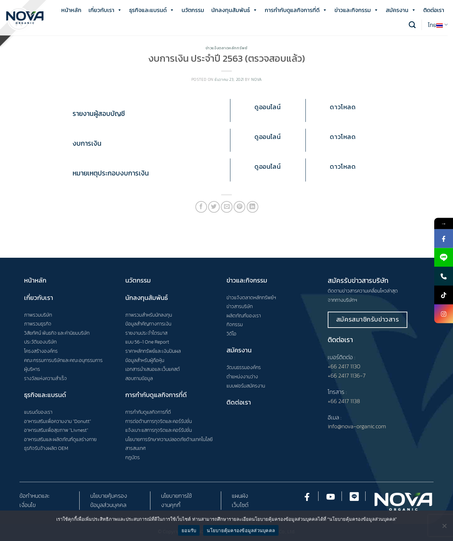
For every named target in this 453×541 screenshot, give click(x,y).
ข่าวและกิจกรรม (356, 10)
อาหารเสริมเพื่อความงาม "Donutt (57, 421)
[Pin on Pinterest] (239, 207)
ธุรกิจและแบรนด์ (151, 10)
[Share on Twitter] (214, 207)
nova (256, 79)
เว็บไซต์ (240, 505)
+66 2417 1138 (344, 401)
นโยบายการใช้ (176, 495)
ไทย (438, 25)
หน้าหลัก (71, 10)
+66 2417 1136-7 (347, 375)
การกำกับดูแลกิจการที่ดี (296, 10)
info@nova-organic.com (357, 426)
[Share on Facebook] (201, 207)
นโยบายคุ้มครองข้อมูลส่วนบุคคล (241, 530)
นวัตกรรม (193, 10)
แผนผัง (240, 495)
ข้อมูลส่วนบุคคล (108, 505)
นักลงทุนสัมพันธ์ (234, 10)
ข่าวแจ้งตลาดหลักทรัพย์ (227, 48)
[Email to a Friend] (227, 207)
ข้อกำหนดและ (34, 495)
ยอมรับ (189, 530)
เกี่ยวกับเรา (105, 10)
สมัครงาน (401, 10)
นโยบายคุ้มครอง (108, 495)
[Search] (412, 24)
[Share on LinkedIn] (252, 207)
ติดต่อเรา (433, 10)
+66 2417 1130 (344, 366)
